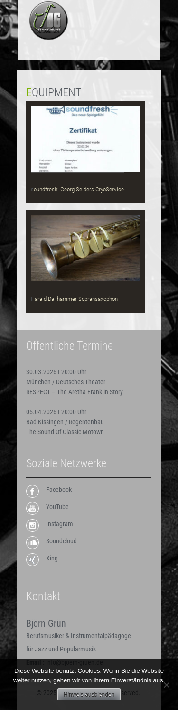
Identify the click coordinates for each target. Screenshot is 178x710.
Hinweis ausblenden (89, 694)
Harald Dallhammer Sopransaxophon (74, 298)
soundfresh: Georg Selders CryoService (77, 189)
